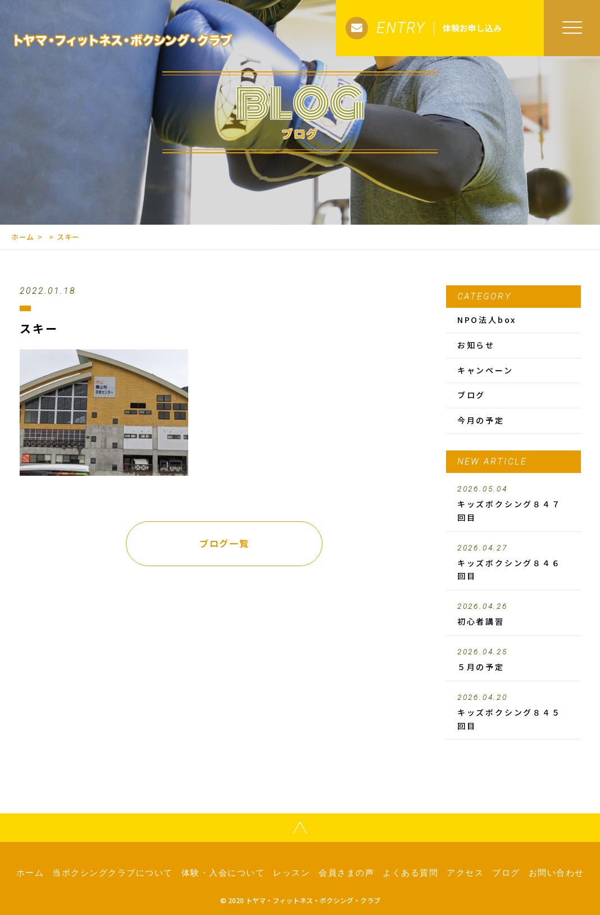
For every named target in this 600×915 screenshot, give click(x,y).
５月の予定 (513, 660)
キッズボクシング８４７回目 (513, 504)
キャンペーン (485, 370)
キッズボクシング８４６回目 (513, 563)
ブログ (471, 394)
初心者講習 (513, 614)
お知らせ (476, 344)
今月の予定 (480, 420)
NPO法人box (486, 319)
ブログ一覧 (224, 543)
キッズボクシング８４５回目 (513, 712)
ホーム (22, 236)
